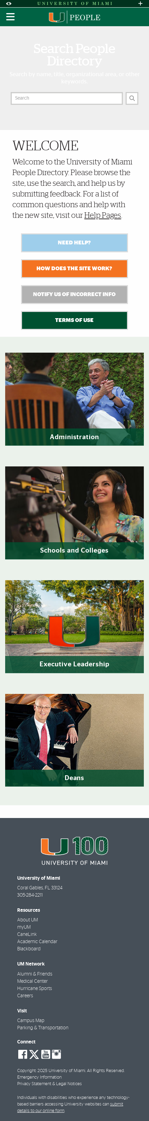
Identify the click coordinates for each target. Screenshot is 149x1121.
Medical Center (32, 981)
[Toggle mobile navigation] (10, 17)
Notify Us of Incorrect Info (74, 294)
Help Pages (102, 215)
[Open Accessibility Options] (8, 3)
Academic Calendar (37, 941)
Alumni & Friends (34, 974)
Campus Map (30, 1020)
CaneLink (27, 934)
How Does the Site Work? (74, 268)
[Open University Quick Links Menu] (140, 3)
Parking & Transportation (42, 1028)
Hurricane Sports (34, 988)
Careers (25, 995)
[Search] (132, 98)
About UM (27, 920)
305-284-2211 (30, 895)
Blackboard (29, 949)
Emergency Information (39, 1077)
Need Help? (74, 242)
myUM (24, 927)
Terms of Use (74, 320)
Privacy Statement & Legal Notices (49, 1084)
